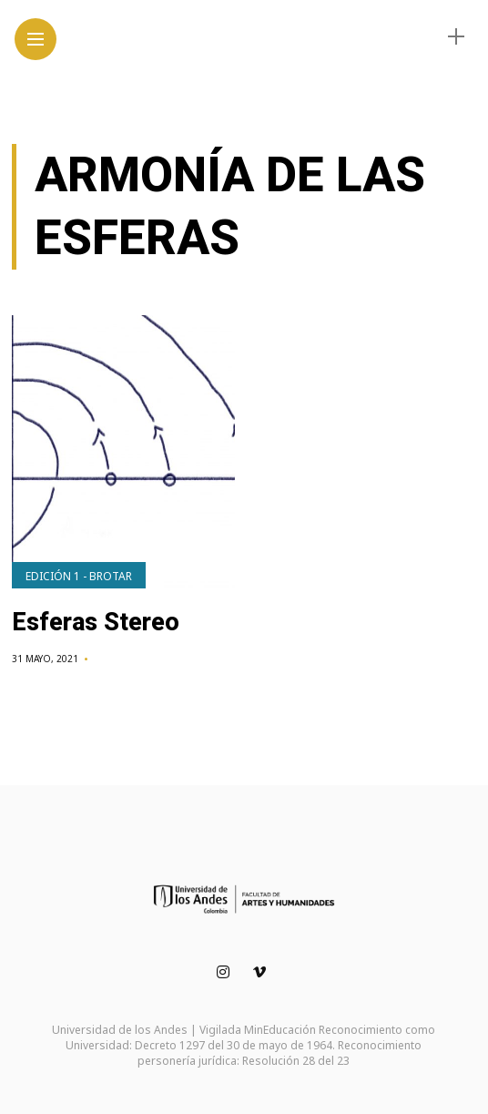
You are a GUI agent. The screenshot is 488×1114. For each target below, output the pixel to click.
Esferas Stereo (95, 622)
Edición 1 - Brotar (78, 576)
